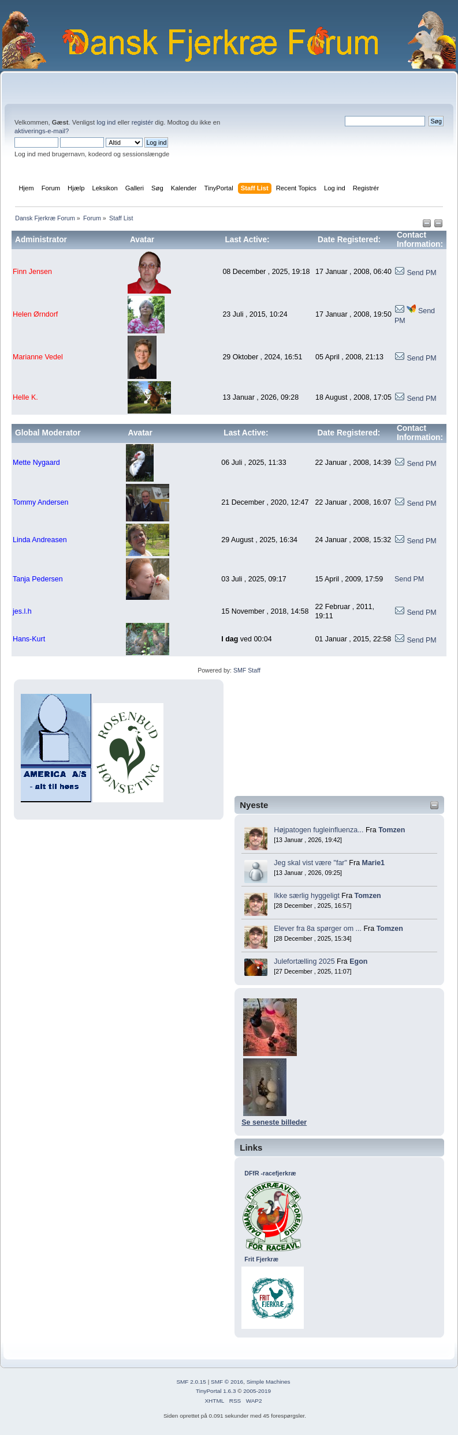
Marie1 (373, 863)
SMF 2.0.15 (191, 1381)
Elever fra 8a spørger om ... (318, 929)
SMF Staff (246, 670)
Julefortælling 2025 (304, 961)
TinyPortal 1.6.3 (216, 1391)
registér (142, 122)
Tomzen (391, 830)
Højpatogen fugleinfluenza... (318, 830)
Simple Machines (269, 1381)
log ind (106, 122)
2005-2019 (257, 1391)
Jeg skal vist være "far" (310, 863)
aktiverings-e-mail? (41, 130)
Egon (358, 961)
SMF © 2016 (227, 1381)
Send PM (421, 273)
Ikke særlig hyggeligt (307, 896)
